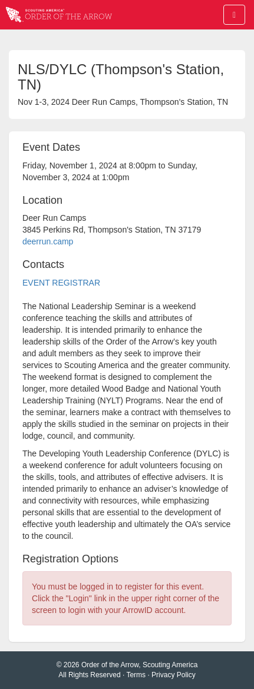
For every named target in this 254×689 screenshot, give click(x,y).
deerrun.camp (47, 241)
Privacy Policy (173, 675)
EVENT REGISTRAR (61, 282)
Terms (136, 675)
